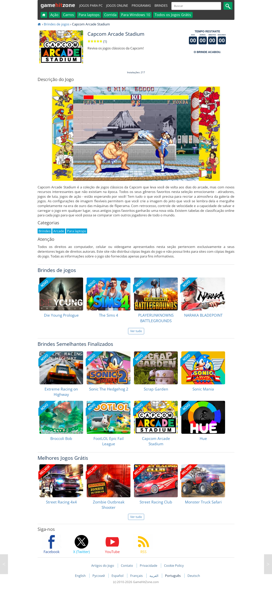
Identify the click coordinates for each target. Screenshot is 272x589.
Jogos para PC (91, 5)
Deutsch (193, 576)
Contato (127, 565)
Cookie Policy (174, 565)
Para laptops (89, 14)
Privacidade (148, 565)
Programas (141, 5)
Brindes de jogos (56, 24)
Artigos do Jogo (102, 565)
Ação (54, 14)
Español (118, 576)
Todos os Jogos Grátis (173, 14)
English (80, 576)
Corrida (110, 14)
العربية (154, 576)
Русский (99, 576)
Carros (68, 14)
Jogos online (117, 5)
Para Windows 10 (135, 14)
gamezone (58, 5)
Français (137, 576)
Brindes (161, 5)
